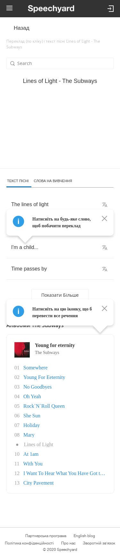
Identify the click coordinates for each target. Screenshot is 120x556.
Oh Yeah (32, 396)
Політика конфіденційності (29, 543)
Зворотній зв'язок (99, 543)
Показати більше (60, 295)
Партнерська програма (45, 536)
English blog (84, 536)
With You (33, 463)
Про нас (68, 543)
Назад (21, 28)
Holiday (31, 425)
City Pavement (38, 483)
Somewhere (35, 367)
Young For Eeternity (44, 377)
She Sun (31, 415)
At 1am (31, 454)
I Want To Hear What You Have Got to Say (67, 473)
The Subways (47, 352)
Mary (29, 435)
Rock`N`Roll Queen (44, 406)
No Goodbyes (37, 387)
